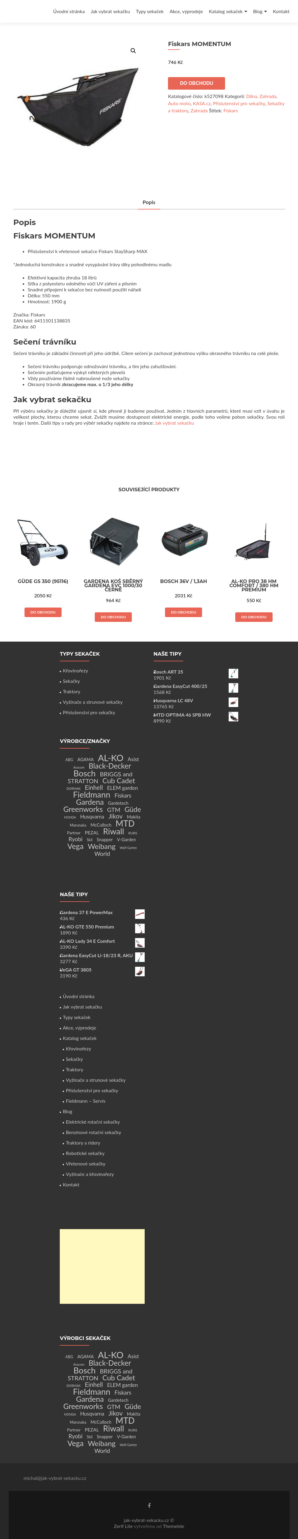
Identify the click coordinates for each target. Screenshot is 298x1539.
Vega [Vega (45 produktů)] (76, 846)
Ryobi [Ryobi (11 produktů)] (75, 839)
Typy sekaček (150, 11)
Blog (257, 11)
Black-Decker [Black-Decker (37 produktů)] (110, 765)
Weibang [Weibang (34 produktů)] (102, 846)
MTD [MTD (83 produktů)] (125, 823)
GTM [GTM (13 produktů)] (113, 809)
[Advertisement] (102, 1266)
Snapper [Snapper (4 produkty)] (105, 839)
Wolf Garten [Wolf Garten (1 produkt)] (128, 848)
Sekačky (71, 681)
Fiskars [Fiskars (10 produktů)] (122, 795)
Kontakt (281, 11)
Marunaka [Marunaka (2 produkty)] (78, 825)
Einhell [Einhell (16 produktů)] (94, 787)
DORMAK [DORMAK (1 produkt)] (73, 788)
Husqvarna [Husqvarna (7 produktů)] (92, 816)
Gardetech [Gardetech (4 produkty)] (118, 803)
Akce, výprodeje (186, 11)
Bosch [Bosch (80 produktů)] (85, 773)
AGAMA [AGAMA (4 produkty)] (85, 759)
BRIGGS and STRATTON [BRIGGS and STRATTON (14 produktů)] (100, 777)
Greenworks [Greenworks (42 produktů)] (83, 808)
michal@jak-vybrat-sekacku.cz (55, 1478)
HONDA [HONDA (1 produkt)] (70, 817)
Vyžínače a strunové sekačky (93, 702)
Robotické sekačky (85, 1153)
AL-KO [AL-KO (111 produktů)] (110, 757)
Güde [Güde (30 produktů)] (133, 809)
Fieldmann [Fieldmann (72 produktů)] (91, 794)
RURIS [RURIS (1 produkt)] (132, 833)
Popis (149, 202)
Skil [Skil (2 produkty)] (89, 840)
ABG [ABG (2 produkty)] (69, 760)
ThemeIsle (173, 1526)
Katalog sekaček (226, 11)
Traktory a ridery (83, 1142)
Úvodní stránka (69, 11)
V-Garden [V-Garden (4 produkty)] (126, 839)
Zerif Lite (124, 1526)
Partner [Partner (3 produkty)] (74, 832)
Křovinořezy (75, 670)
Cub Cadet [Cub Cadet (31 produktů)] (119, 780)
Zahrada (199, 110)
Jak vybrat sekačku (110, 11)
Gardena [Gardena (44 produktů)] (90, 801)
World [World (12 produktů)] (102, 853)
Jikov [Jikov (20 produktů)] (115, 816)
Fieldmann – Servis (85, 1101)
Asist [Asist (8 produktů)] (133, 759)
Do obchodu (196, 83)
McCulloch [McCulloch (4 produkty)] (101, 824)
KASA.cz (201, 103)
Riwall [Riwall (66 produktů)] (113, 831)
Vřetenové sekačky (85, 1163)
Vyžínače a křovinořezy (90, 1174)
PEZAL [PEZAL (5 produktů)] (92, 832)
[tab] (149, 203)
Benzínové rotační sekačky (93, 1132)
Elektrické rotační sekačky (93, 1122)
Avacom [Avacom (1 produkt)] (78, 767)
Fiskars (230, 110)
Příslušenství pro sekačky (239, 103)
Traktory (71, 691)
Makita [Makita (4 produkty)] (133, 816)
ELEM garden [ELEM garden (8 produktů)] (122, 788)
